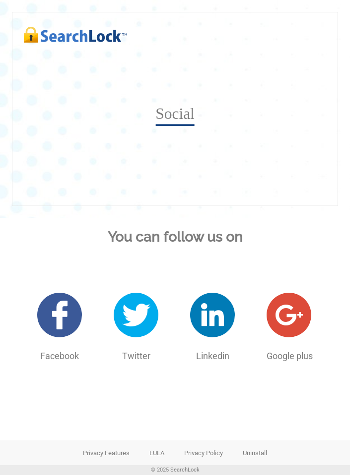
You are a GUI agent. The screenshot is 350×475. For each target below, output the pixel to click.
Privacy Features (106, 453)
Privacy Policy (203, 453)
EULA (156, 453)
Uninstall (255, 453)
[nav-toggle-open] (317, 34)
